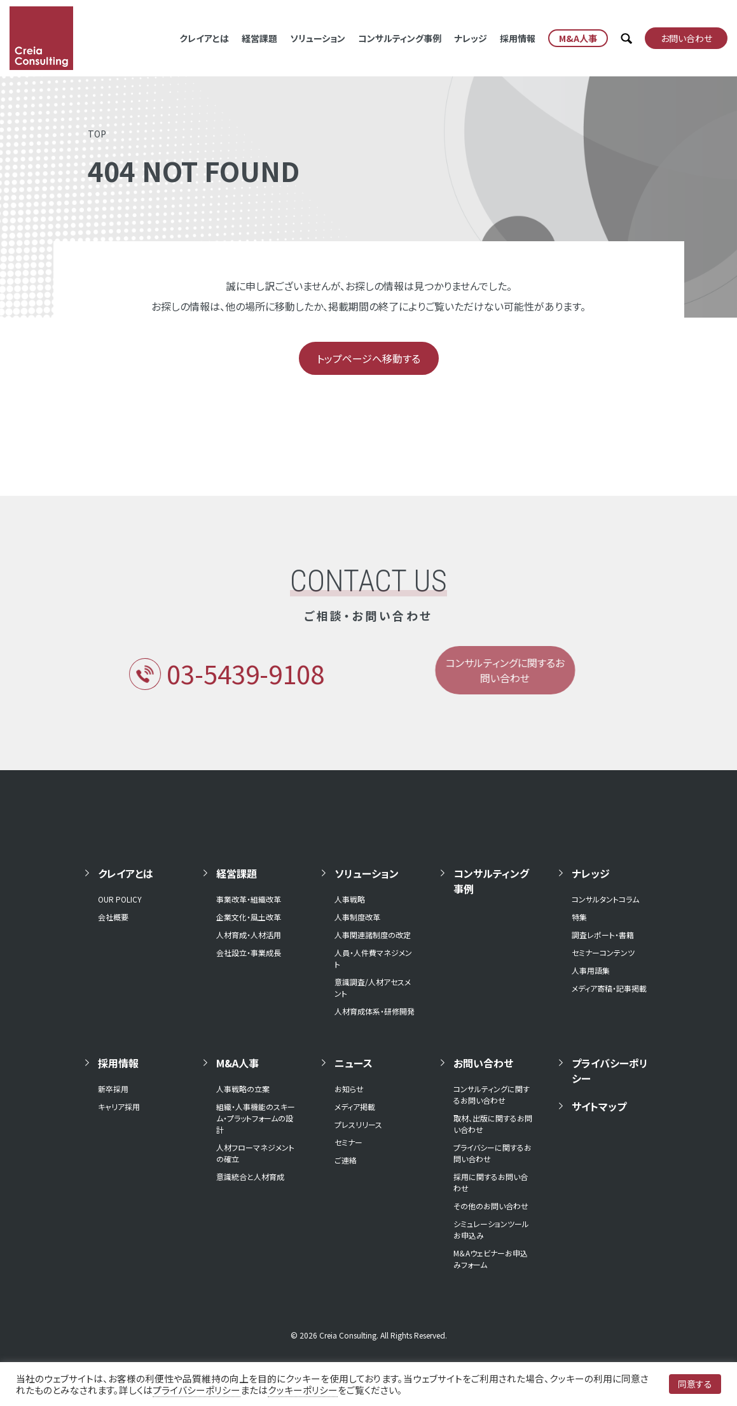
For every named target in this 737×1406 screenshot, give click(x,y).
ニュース (353, 1063)
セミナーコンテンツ (603, 952)
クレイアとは (204, 38)
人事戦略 (349, 899)
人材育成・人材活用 (248, 934)
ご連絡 (345, 1160)
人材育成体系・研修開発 (374, 1011)
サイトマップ (599, 1106)
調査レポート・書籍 (603, 934)
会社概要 (113, 916)
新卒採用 (113, 1088)
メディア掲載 (354, 1106)
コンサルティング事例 (399, 38)
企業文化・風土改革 (248, 916)
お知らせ (349, 1088)
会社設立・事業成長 (248, 952)
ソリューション (317, 38)
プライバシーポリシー (610, 1070)
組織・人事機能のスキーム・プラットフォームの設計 (255, 1118)
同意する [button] (695, 1383)
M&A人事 (237, 1063)
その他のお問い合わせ (490, 1205)
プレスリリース (358, 1124)
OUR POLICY (120, 899)
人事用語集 (591, 970)
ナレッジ (470, 38)
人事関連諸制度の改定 (372, 934)
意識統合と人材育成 (250, 1176)
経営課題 (259, 38)
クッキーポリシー (303, 1389)
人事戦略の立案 (243, 1088)
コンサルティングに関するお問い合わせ (491, 1094)
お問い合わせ (483, 1063)
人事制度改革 (357, 916)
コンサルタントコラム (605, 899)
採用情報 (517, 38)
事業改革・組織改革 (248, 899)
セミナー (348, 1142)
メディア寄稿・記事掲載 (609, 988)
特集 (579, 916)
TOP (97, 133)
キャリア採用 (119, 1106)
